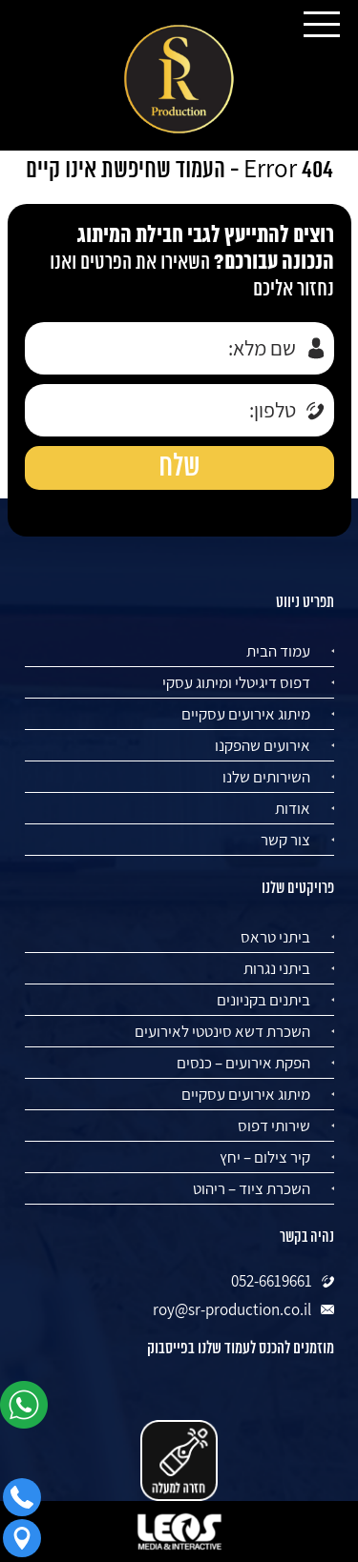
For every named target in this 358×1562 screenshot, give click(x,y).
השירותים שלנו (266, 776)
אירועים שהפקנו (262, 745)
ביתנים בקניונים (263, 999)
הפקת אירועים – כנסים (243, 1062)
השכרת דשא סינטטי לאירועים (222, 1031)
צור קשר (285, 839)
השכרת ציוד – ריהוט (251, 1188)
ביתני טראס (275, 936)
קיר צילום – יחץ (265, 1156)
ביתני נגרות (276, 968)
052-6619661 (271, 1280)
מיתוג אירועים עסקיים (245, 713)
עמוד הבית (278, 650)
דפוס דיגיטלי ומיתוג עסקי (236, 682)
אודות (292, 808)
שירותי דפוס (274, 1125)
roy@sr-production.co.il (232, 1309)
